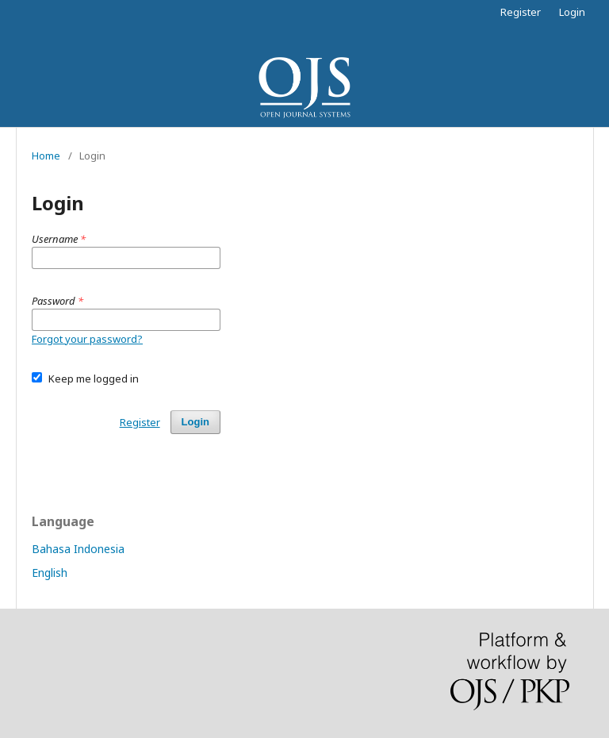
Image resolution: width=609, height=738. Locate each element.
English (49, 572)
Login (572, 12)
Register (520, 12)
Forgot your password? (87, 339)
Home (46, 155)
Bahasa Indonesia (78, 548)
